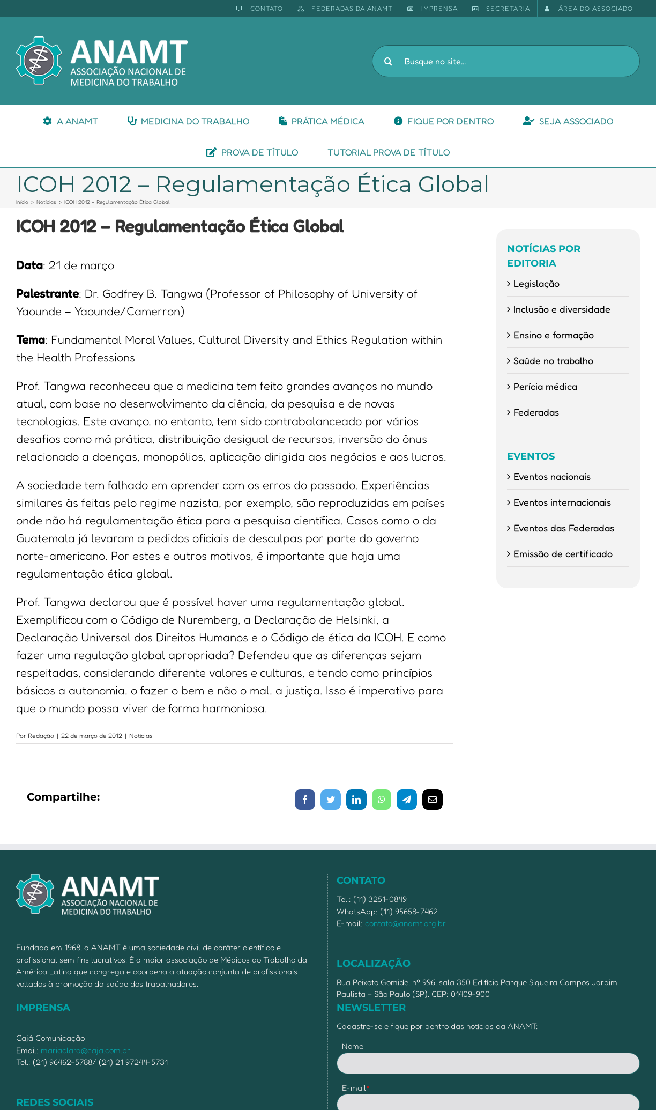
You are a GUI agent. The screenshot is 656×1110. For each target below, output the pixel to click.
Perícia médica (545, 386)
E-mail (356, 1088)
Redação (41, 735)
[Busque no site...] (506, 61)
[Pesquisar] (388, 61)
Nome (352, 1046)
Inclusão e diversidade (561, 309)
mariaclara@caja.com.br (85, 1050)
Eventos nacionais (552, 476)
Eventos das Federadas (563, 528)
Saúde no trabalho (553, 360)
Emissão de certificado (563, 553)
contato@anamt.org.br (405, 923)
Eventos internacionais (562, 502)
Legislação (536, 283)
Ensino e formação (553, 335)
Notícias (141, 735)
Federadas (536, 412)
